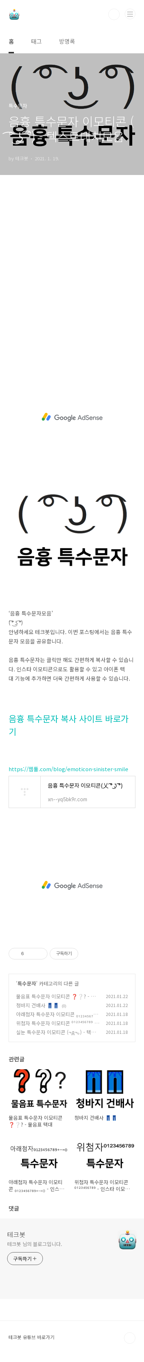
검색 (114, 14)
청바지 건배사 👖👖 (37, 1005)
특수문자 (27, 983)
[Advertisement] (72, 277)
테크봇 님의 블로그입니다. (34, 1243)
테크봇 (16, 1234)
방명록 (67, 41)
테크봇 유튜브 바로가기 (31, 1337)
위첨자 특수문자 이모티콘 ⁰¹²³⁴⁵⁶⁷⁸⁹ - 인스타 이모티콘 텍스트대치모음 (56, 1027)
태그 (36, 41)
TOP (129, 1338)
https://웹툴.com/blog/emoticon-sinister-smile (68, 769)
